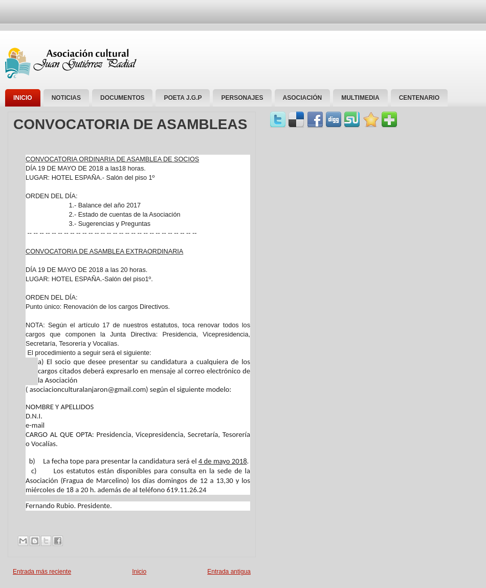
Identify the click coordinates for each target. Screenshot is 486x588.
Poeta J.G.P (183, 97)
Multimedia (360, 97)
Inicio (22, 97)
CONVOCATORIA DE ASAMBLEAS (130, 124)
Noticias (66, 97)
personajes (242, 97)
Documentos (122, 97)
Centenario (419, 97)
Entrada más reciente (42, 571)
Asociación (302, 97)
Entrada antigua (229, 571)
